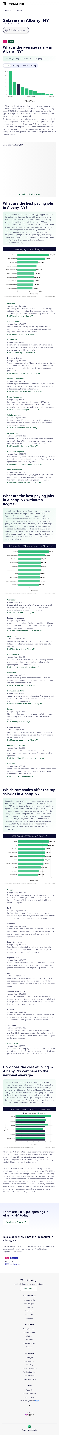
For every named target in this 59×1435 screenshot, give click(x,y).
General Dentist (13, 321)
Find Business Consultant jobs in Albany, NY (24, 391)
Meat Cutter (12, 636)
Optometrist (12, 340)
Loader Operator (14, 654)
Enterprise (29, 1318)
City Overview (29, 1361)
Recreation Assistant (15, 691)
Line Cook (11, 763)
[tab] (7, 65)
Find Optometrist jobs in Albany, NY (21, 352)
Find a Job (29, 1357)
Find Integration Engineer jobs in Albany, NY (25, 464)
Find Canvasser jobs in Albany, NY (20, 612)
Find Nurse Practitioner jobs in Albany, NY (24, 409)
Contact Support (28, 1288)
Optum (10, 890)
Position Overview (29, 1372)
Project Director (13, 433)
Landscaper (12, 672)
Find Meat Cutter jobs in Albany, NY (21, 649)
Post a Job (29, 1307)
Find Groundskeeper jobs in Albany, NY (22, 740)
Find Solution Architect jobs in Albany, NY (23, 428)
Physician (11, 303)
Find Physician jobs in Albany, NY (20, 316)
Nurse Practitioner (14, 397)
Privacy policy (29, 1397)
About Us (29, 1390)
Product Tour (29, 1314)
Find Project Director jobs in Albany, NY (22, 446)
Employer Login (29, 1300)
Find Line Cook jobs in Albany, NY (20, 776)
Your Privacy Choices (27, 1401)
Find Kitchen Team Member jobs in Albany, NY (25, 758)
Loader (10, 709)
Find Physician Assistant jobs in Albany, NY (24, 482)
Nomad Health (13, 1043)
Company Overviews (29, 1379)
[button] (53, 3)
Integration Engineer (15, 451)
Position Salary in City (29, 1368)
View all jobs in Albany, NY (29, 194)
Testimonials (29, 1311)
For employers (29, 1304)
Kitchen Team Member (16, 745)
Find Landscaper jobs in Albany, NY (21, 685)
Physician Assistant (14, 470)
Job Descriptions (29, 1332)
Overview (8, 11)
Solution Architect (14, 415)
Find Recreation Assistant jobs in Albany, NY (24, 703)
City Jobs (29, 1336)
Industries (29, 1340)
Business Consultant (15, 379)
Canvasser (11, 600)
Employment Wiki (29, 1343)
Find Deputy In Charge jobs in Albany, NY (23, 373)
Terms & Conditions (29, 1393)
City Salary (29, 1365)
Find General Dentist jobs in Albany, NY (22, 334)
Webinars (29, 1347)
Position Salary (29, 1375)
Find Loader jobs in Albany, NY (19, 722)
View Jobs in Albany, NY (16, 1222)
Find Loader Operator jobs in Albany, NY (23, 667)
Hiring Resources (29, 1329)
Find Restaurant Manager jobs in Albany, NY (24, 631)
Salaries (19, 11)
